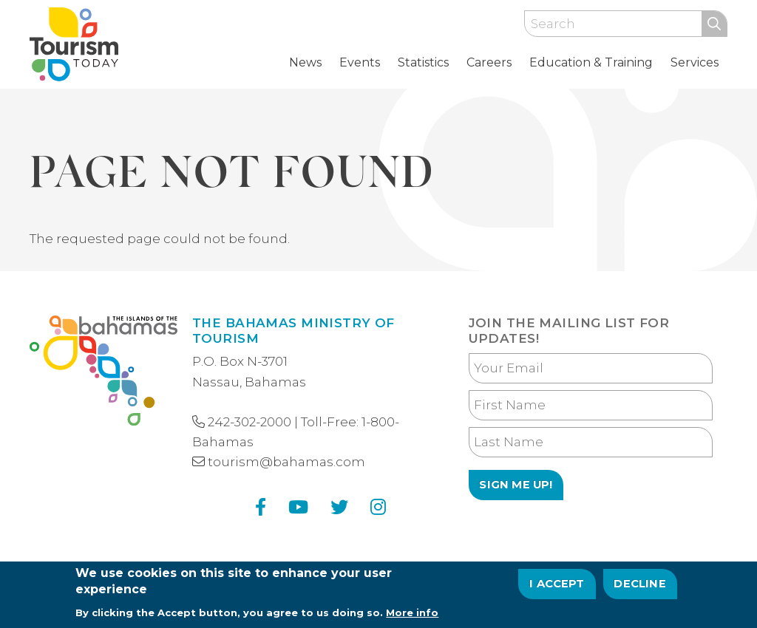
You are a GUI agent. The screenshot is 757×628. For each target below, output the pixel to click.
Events (359, 62)
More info (412, 616)
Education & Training (591, 62)
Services (695, 62)
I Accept (557, 587)
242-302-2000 (249, 421)
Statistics (423, 62)
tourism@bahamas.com (286, 461)
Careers (489, 62)
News (305, 62)
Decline (639, 587)
